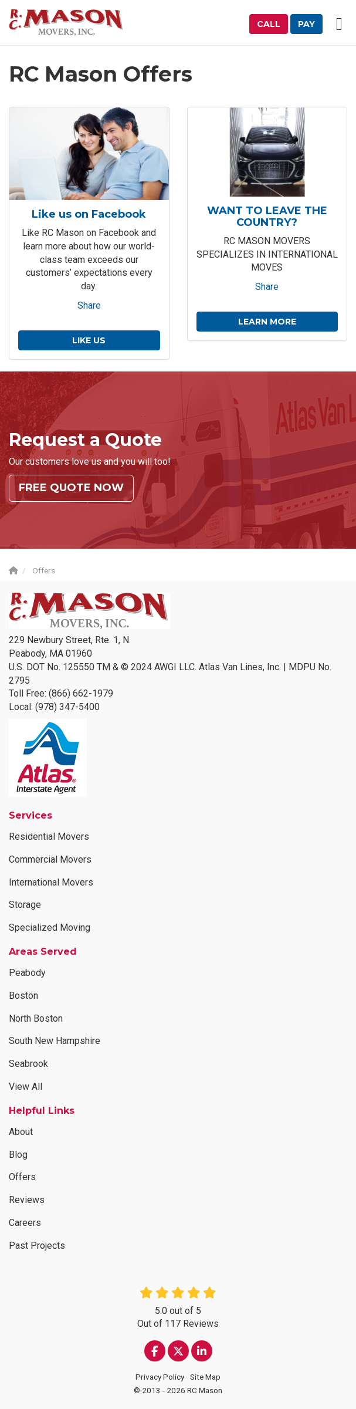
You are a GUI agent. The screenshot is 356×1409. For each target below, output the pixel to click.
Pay (306, 24)
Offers (22, 1177)
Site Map (205, 1376)
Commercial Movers (50, 859)
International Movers (51, 882)
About (21, 1131)
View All (25, 1086)
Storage (25, 904)
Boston (23, 995)
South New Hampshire (54, 1040)
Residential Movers (49, 836)
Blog (18, 1154)
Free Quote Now (71, 487)
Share (89, 305)
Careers (25, 1222)
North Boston (36, 1018)
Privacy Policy (159, 1376)
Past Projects (37, 1245)
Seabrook (28, 1063)
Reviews (27, 1199)
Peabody (27, 972)
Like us (89, 340)
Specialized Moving (49, 927)
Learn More (267, 321)
